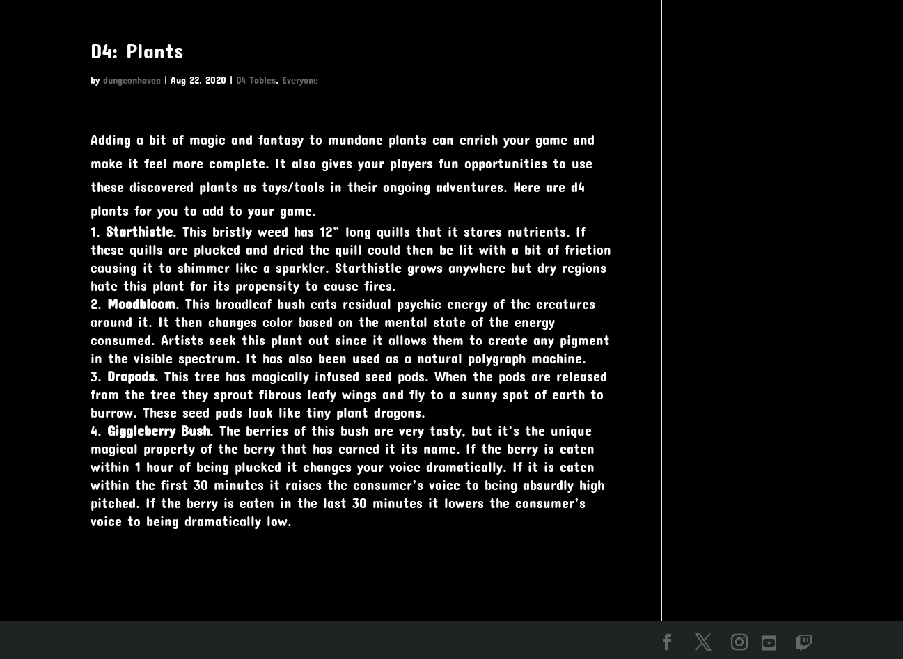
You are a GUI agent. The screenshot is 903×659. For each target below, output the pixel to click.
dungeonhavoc (132, 80)
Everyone (300, 80)
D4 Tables (256, 80)
